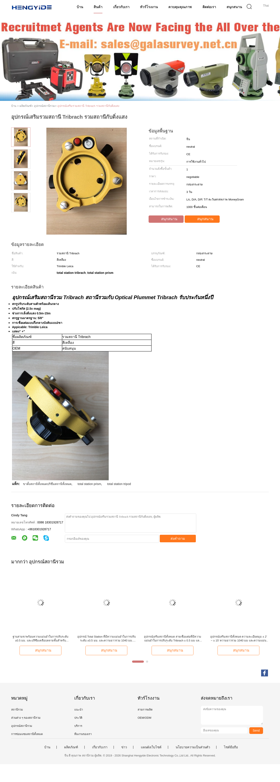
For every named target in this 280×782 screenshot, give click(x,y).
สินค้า (98, 7)
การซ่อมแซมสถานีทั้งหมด (27, 734)
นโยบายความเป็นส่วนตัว (193, 747)
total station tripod (119, 484)
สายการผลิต (145, 709)
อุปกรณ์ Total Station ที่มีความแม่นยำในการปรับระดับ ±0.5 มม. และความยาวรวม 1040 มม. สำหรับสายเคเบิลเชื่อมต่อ (106, 639)
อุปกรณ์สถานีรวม (21, 725)
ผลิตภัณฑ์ (71, 747)
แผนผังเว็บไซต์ (151, 747)
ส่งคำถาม (177, 538)
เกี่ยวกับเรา (121, 7)
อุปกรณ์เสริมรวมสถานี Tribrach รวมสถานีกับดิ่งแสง (88, 106)
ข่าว (124, 747)
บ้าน (80, 7)
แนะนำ (78, 709)
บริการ (78, 725)
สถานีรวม (17, 709)
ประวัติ (78, 717)
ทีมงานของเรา (83, 734)
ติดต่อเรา (209, 7)
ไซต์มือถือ (231, 747)
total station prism (89, 484)
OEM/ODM (144, 717)
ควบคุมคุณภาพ (180, 7)
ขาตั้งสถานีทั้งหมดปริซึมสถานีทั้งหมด (47, 484)
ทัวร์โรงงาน (149, 7)
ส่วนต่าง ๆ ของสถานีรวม (26, 717)
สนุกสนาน (234, 7)
